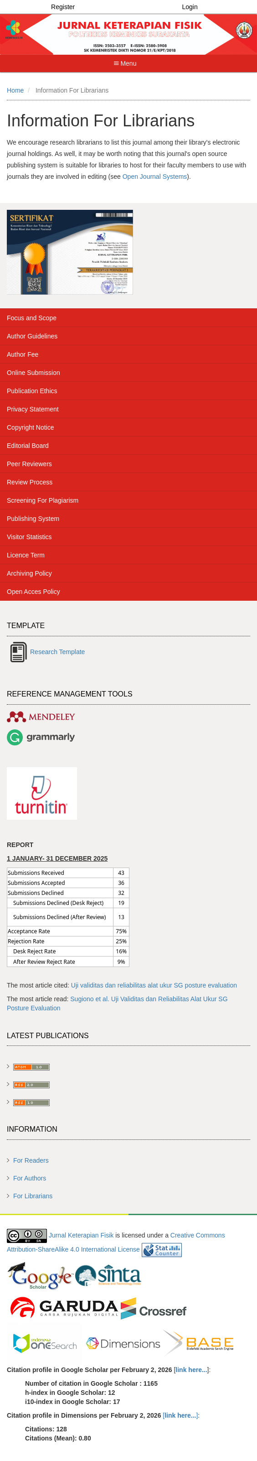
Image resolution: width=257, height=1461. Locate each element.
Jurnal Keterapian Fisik (81, 1235)
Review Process (29, 482)
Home (15, 90)
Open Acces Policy (33, 591)
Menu (125, 63)
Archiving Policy (29, 573)
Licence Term (26, 555)
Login (189, 6)
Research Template (57, 651)
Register (63, 6)
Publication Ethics (32, 391)
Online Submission (33, 372)
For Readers (31, 1160)
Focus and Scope (32, 318)
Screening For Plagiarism (42, 500)
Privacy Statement (33, 409)
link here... (191, 1369)
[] (180, 1415)
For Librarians (32, 1196)
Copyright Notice (30, 427)
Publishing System (33, 518)
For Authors (29, 1178)
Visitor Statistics (29, 537)
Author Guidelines (32, 336)
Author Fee (22, 354)
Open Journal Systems (155, 176)
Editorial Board (28, 445)
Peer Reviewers (29, 464)
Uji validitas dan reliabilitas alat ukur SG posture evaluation (154, 985)
